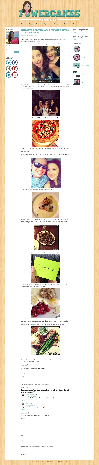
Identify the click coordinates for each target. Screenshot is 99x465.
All (82, 82)
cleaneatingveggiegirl (30, 394)
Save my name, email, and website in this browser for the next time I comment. (37, 446)
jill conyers (27, 403)
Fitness (66, 24)
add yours (35, 35)
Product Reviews (85, 65)
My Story (47, 24)
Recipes (57, 24)
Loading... (75, 32)
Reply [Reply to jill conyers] (23, 409)
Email (22, 435)
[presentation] (30, 450)
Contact (75, 24)
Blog (30, 24)
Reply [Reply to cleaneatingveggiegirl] (23, 400)
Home (23, 24)
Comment (23, 418)
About (38, 24)
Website (22, 440)
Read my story (8, 45)
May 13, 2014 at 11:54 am (30, 405)
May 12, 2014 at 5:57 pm (30, 396)
